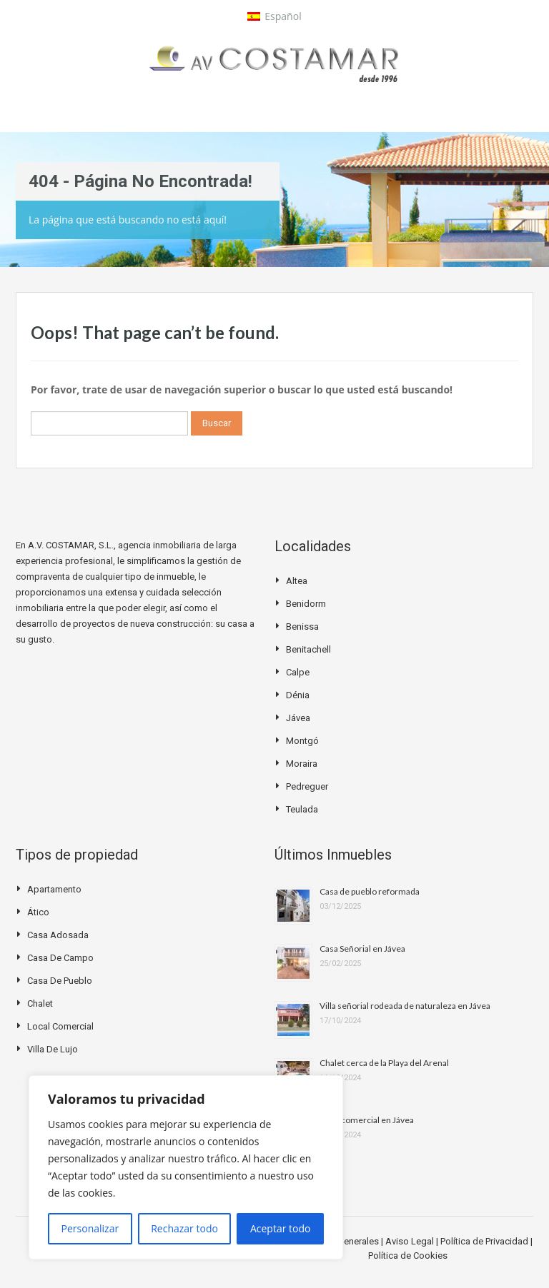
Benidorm (306, 603)
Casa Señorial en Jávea (362, 948)
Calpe (298, 672)
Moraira (301, 763)
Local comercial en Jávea (367, 1120)
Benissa (302, 626)
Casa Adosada (58, 935)
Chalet (40, 1003)
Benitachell (308, 649)
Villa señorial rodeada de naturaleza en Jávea (405, 1005)
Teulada (302, 809)
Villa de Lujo (52, 1049)
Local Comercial (60, 1026)
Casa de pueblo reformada (370, 891)
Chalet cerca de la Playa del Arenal (384, 1062)
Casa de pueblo (59, 980)
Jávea (298, 718)
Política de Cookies (407, 1255)
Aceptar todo (280, 1228)
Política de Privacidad (485, 1241)
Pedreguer (307, 786)
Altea (296, 580)
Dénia (298, 695)
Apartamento (54, 889)
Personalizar (90, 1228)
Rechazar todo (184, 1228)
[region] (186, 1167)
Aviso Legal (410, 1241)
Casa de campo (60, 957)
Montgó (302, 740)
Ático (38, 912)
